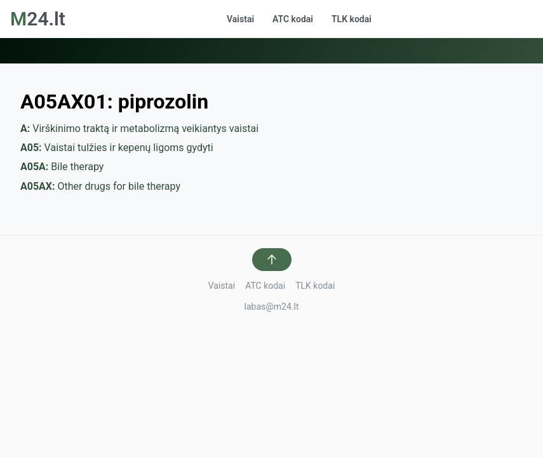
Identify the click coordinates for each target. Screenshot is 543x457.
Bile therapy (62, 167)
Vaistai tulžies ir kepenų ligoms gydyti (116, 148)
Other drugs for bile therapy (100, 186)
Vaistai (240, 19)
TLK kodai (352, 19)
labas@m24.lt (272, 306)
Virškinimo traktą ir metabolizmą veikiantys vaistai (139, 129)
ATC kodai (292, 19)
